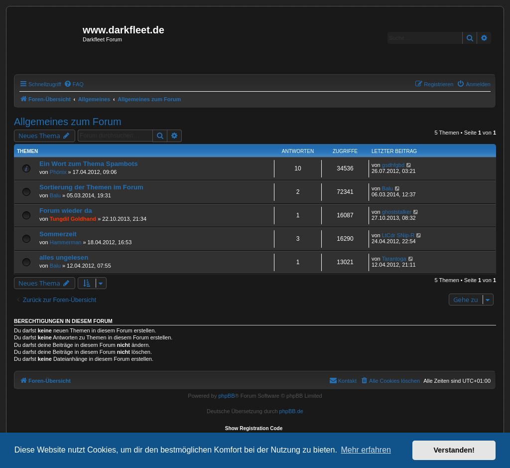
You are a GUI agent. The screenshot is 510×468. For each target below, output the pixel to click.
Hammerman (66, 242)
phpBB (226, 396)
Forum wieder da (65, 210)
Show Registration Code (254, 428)
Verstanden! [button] (454, 450)
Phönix (58, 172)
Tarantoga (394, 259)
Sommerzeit (58, 234)
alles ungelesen (63, 257)
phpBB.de (291, 411)
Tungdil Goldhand (73, 219)
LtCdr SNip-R (398, 235)
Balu (55, 195)
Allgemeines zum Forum (68, 121)
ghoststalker (396, 212)
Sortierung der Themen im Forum (91, 187)
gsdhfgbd (393, 165)
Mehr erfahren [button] (366, 450)
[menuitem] (74, 84)
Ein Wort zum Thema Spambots (88, 163)
